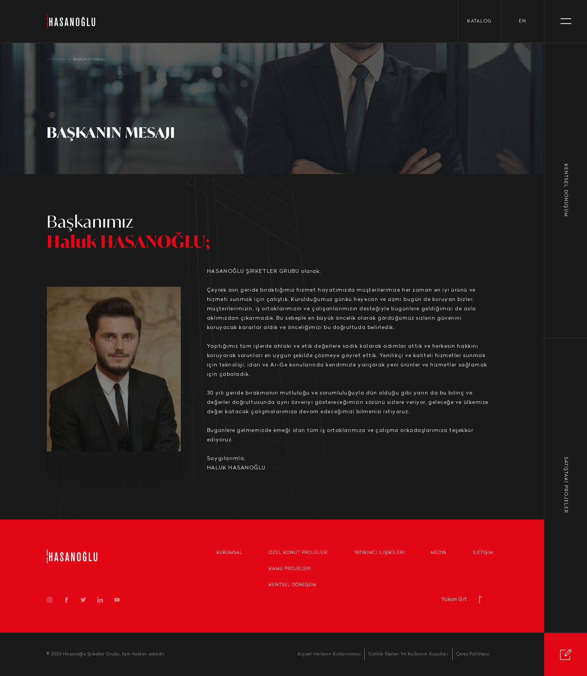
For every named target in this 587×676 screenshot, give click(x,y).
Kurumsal (229, 553)
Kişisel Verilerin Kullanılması (329, 654)
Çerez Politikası (473, 654)
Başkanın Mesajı (89, 59)
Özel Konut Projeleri (298, 553)
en (522, 21)
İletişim (483, 553)
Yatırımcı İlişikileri (379, 553)
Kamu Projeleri (290, 569)
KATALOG (479, 21)
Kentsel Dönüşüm (292, 585)
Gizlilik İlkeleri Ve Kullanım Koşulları (408, 654)
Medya (439, 553)
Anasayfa (56, 59)
